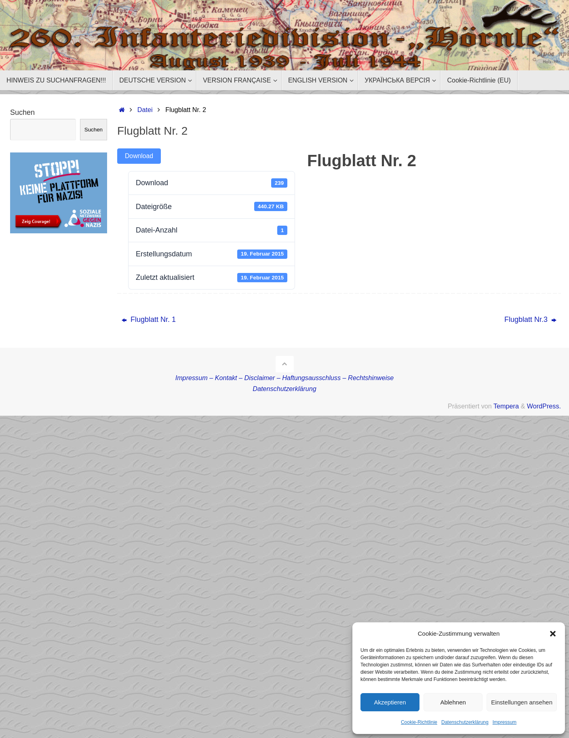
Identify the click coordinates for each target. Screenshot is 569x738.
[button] (553, 634)
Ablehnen (453, 702)
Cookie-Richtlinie (419, 722)
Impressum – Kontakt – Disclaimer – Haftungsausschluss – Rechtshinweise (284, 377)
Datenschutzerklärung (465, 722)
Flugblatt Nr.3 (530, 319)
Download (139, 155)
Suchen (22, 112)
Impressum (504, 722)
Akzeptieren (390, 702)
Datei (145, 109)
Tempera (506, 406)
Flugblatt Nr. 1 (149, 319)
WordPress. (544, 406)
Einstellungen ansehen (521, 702)
